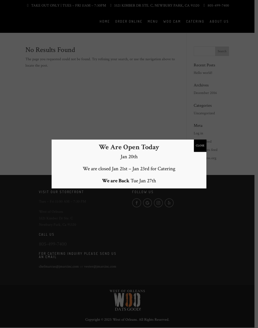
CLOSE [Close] (200, 145)
